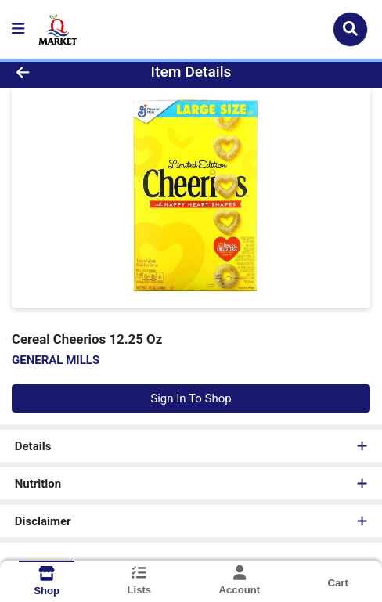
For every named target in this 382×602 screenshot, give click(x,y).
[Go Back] (57, 72)
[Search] (350, 29)
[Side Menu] (18, 29)
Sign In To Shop (190, 398)
